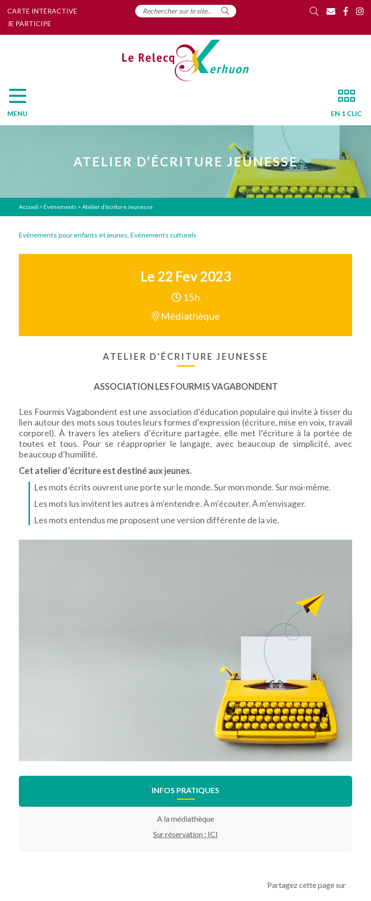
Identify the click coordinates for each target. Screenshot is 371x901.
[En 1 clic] (342, 105)
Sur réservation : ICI (185, 834)
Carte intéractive (42, 11)
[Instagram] (360, 11)
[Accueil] (185, 60)
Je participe (29, 23)
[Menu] (22, 105)
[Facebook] (345, 11)
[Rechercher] (225, 10)
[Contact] (331, 11)
